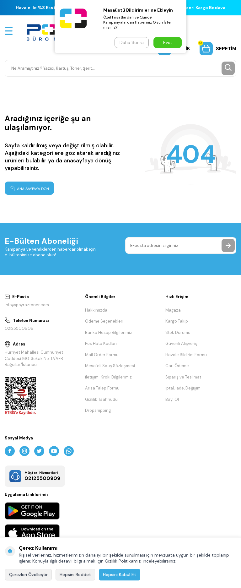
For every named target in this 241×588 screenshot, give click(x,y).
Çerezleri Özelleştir (28, 574)
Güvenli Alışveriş (181, 343)
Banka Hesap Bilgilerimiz (108, 332)
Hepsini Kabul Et (119, 574)
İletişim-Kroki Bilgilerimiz (108, 377)
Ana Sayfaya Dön (29, 188)
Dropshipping (98, 410)
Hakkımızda (96, 310)
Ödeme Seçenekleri (104, 321)
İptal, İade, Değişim (183, 388)
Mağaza (173, 310)
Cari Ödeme (177, 365)
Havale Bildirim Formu (186, 354)
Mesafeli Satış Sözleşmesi (110, 365)
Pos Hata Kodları (101, 343)
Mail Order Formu (102, 354)
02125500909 (19, 328)
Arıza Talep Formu (102, 388)
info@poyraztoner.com (27, 305)
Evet (167, 42)
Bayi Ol (172, 399)
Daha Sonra (132, 42)
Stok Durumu (177, 332)
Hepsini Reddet (75, 574)
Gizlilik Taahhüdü (101, 399)
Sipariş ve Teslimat (183, 377)
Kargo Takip (176, 321)
